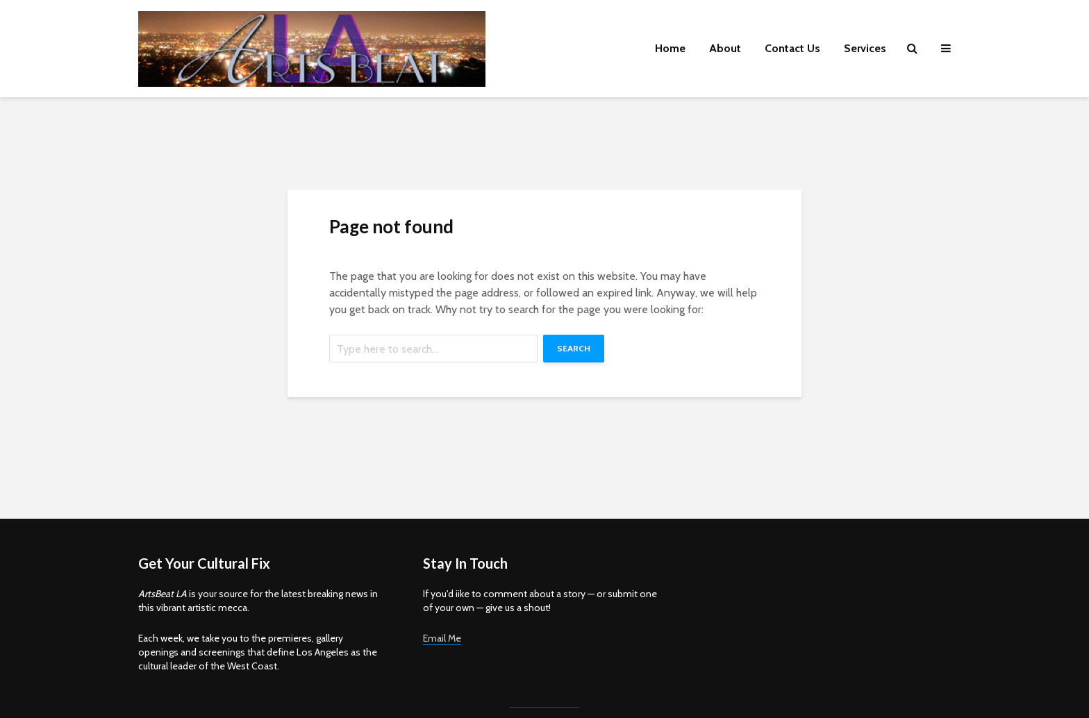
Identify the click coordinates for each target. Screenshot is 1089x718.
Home (670, 48)
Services (865, 48)
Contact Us (792, 48)
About (725, 48)
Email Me (442, 638)
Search (573, 348)
